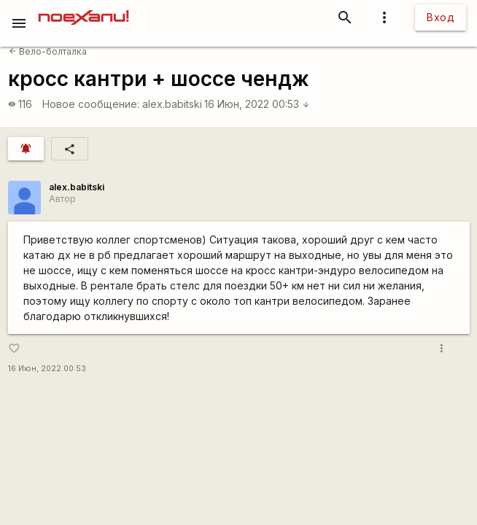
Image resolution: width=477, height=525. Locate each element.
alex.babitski (172, 104)
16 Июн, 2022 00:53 (257, 104)
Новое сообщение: (90, 104)
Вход (440, 17)
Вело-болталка (48, 51)
